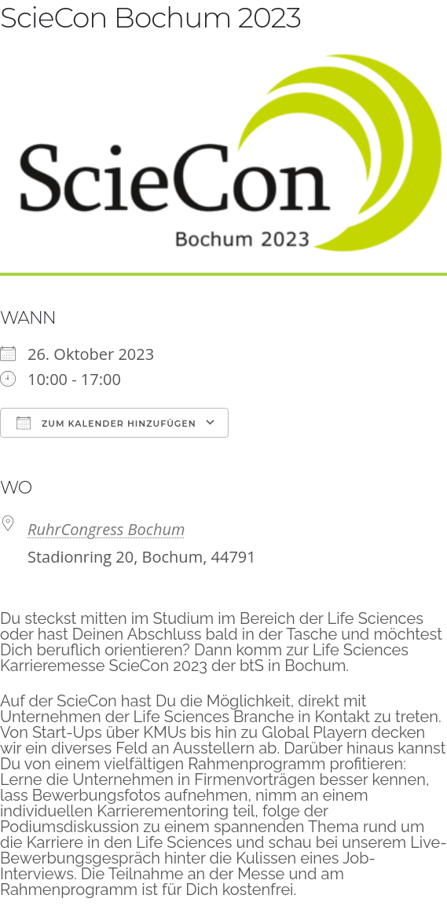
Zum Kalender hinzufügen (106, 423)
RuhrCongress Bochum (106, 529)
